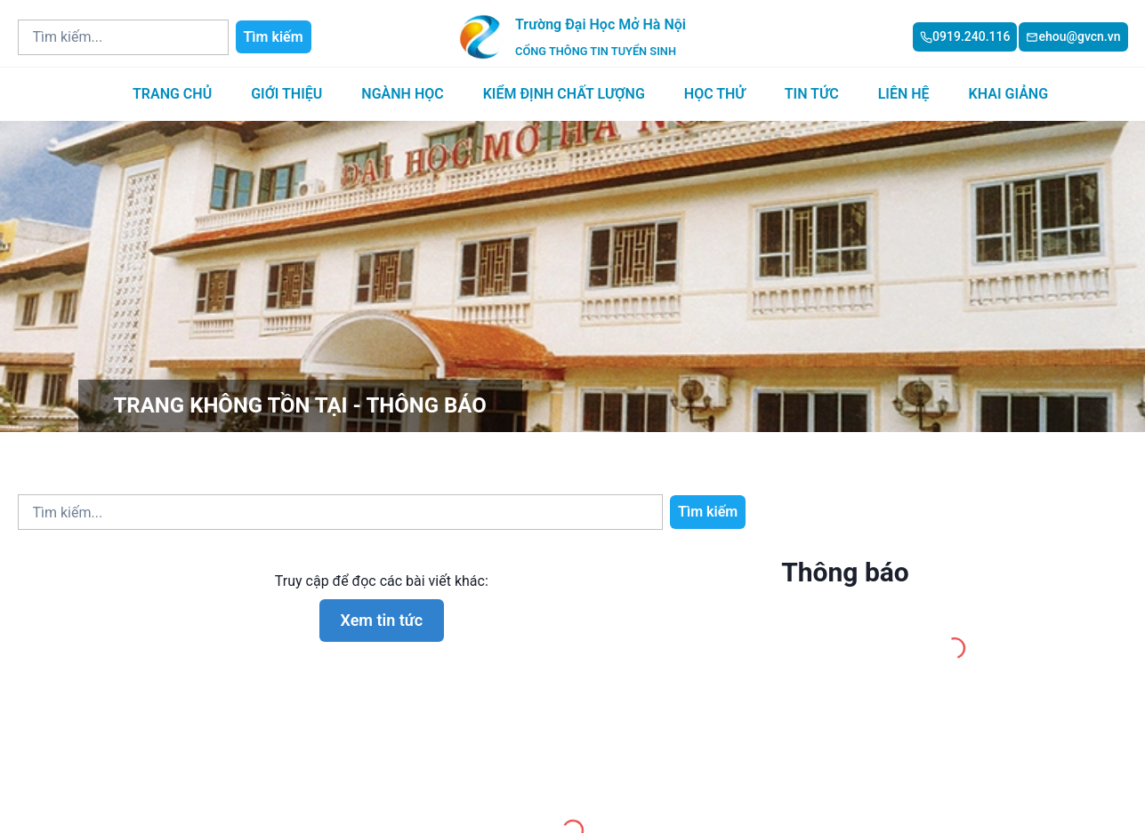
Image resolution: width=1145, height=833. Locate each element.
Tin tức (812, 93)
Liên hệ (904, 93)
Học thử (715, 93)
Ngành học (402, 93)
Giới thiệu (286, 93)
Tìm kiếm (273, 36)
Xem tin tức (382, 620)
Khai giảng (1008, 93)
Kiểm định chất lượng (564, 93)
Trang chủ (172, 93)
